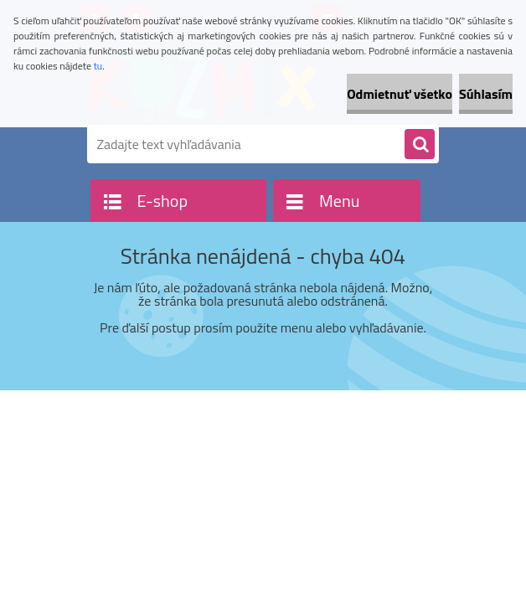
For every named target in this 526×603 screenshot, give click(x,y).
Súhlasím (486, 94)
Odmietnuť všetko (399, 94)
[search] (420, 145)
